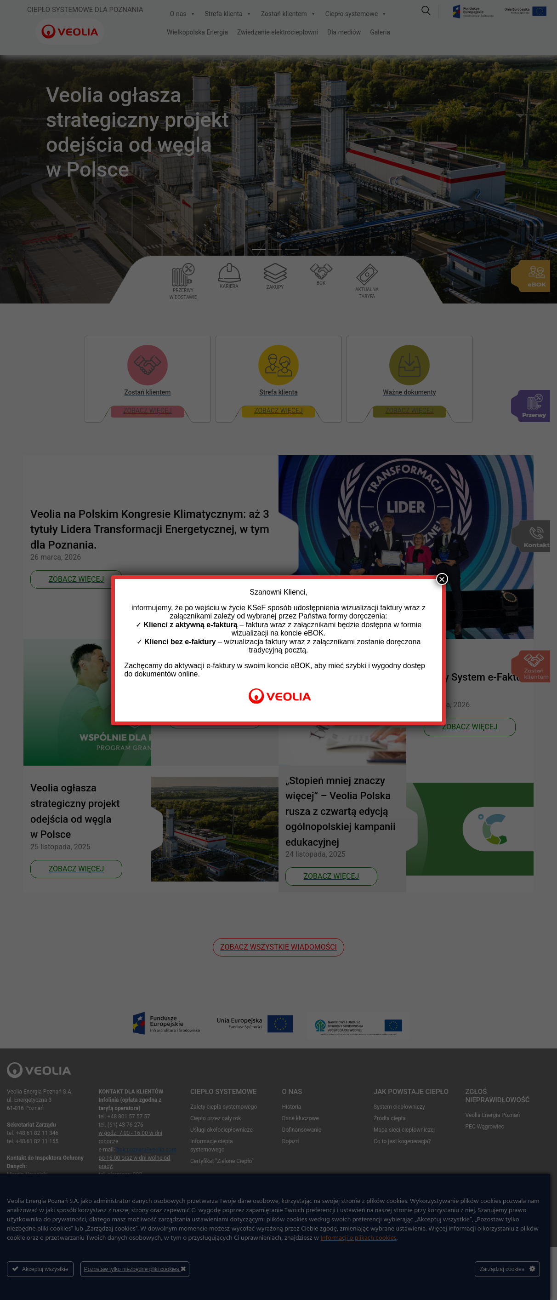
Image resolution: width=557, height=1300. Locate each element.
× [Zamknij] (442, 579)
